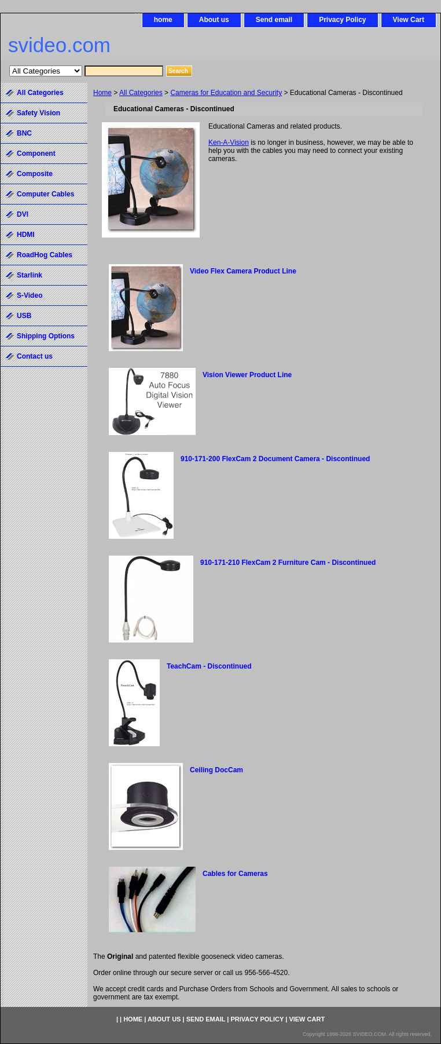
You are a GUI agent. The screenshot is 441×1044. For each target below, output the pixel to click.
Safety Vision (38, 113)
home (163, 20)
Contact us (35, 356)
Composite (35, 174)
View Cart (408, 20)
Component (36, 153)
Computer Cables (45, 194)
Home (102, 93)
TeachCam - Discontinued (209, 666)
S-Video (29, 295)
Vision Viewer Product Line (247, 375)
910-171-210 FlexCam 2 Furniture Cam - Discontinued (288, 562)
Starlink (29, 275)
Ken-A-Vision (228, 142)
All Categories (141, 93)
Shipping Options (46, 336)
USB (24, 316)
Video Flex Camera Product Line (243, 271)
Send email (274, 20)
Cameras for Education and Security (226, 93)
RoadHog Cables (44, 255)
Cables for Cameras (235, 874)
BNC (24, 133)
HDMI (26, 235)
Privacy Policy (342, 20)
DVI (22, 214)
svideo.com (59, 45)
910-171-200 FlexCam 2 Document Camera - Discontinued (275, 459)
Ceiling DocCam (216, 770)
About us (214, 20)
